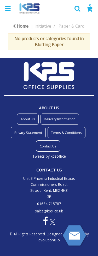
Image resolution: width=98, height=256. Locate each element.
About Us (28, 119)
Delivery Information (60, 119)
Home (20, 26)
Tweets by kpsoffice (49, 156)
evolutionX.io (49, 239)
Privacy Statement (28, 132)
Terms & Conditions (66, 132)
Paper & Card (71, 26)
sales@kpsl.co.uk (49, 211)
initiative (42, 26)
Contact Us (48, 146)
